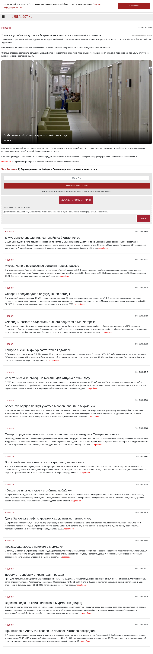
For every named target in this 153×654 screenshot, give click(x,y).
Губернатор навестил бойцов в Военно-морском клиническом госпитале (57, 169)
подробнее (103, 248)
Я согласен (134, 6)
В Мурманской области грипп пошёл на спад (35, 135)
